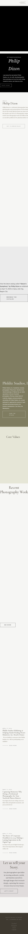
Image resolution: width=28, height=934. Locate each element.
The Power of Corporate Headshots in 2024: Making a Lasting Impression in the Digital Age (13, 839)
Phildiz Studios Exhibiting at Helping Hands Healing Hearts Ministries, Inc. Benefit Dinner (14, 732)
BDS (20, 919)
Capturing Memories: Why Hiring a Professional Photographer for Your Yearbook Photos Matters (12, 795)
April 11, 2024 (7, 728)
